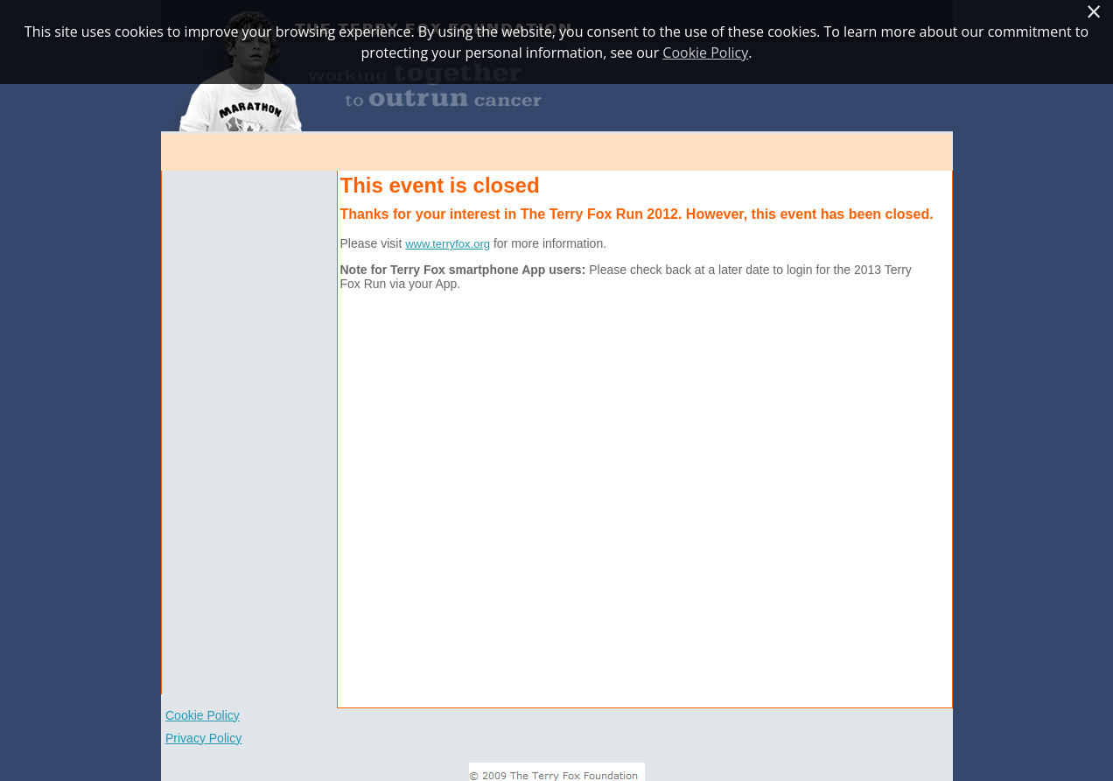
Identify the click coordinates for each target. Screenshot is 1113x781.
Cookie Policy (202, 715)
